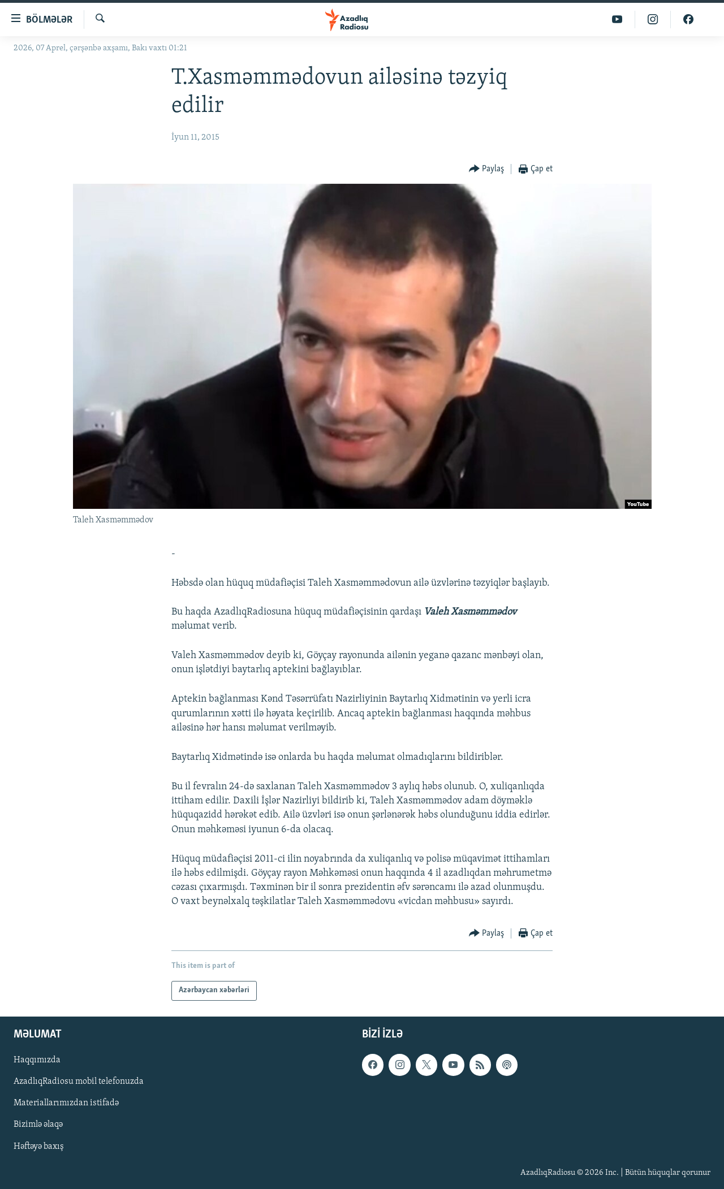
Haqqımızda (37, 1060)
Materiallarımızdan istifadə (66, 1103)
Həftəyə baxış (39, 1146)
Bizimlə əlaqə (38, 1124)
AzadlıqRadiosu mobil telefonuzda (79, 1081)
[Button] (487, 169)
